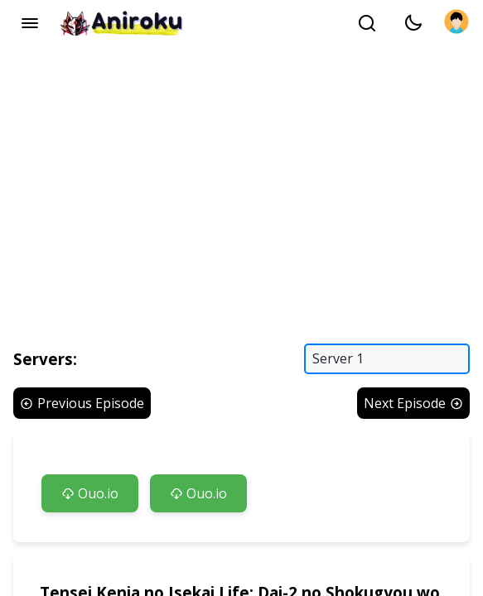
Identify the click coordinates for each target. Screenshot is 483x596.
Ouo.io (89, 493)
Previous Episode (82, 403)
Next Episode (413, 403)
